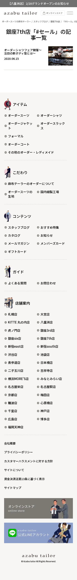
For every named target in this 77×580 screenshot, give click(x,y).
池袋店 (43, 354)
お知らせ (45, 235)
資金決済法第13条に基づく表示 (24, 479)
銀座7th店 (46, 338)
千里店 (11, 411)
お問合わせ (46, 283)
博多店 (43, 419)
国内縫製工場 (48, 192)
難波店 (11, 403)
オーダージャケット (18, 125)
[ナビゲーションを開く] (70, 13)
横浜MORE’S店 (17, 378)
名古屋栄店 (14, 386)
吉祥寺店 (45, 370)
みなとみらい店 (49, 378)
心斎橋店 (45, 403)
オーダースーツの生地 (18, 194)
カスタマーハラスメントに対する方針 (28, 461)
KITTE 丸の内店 (17, 322)
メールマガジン (17, 243)
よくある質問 (15, 283)
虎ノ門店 (12, 330)
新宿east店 (14, 346)
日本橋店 (45, 362)
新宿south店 (47, 346)
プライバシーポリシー (18, 452)
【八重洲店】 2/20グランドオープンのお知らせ (38, 3)
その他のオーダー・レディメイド (29, 152)
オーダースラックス (51, 125)
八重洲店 (45, 322)
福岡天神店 (14, 427)
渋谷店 (11, 354)
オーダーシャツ (49, 115)
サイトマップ (12, 488)
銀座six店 (13, 338)
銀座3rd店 (46, 330)
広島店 (11, 419)
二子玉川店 (14, 370)
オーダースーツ (17, 115)
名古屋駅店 (46, 386)
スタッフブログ (17, 227)
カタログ (12, 235)
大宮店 (43, 314)
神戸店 (43, 411)
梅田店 (43, 395)
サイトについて (14, 470)
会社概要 (10, 443)
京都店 (11, 395)
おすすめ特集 (48, 227)
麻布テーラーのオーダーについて (29, 183)
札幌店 (11, 314)
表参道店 (12, 362)
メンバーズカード (51, 243)
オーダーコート (17, 144)
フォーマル (14, 136)
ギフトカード (15, 251)
